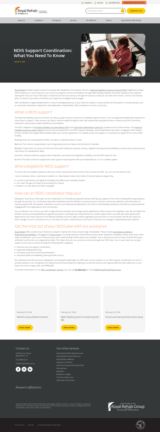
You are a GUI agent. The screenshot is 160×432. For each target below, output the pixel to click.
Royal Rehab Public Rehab (131, 20)
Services (73, 20)
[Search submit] (122, 11)
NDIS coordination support (52, 270)
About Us (21, 20)
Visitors (109, 20)
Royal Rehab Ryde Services (134, 2)
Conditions (39, 20)
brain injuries (55, 234)
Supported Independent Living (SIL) (88, 127)
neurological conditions (122, 232)
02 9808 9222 (81, 270)
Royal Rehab (20, 90)
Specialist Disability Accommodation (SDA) (51, 127)
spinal (43, 234)
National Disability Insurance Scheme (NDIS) (108, 90)
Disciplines (56, 20)
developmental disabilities (25, 234)
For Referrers (91, 20)
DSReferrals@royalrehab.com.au (107, 270)
